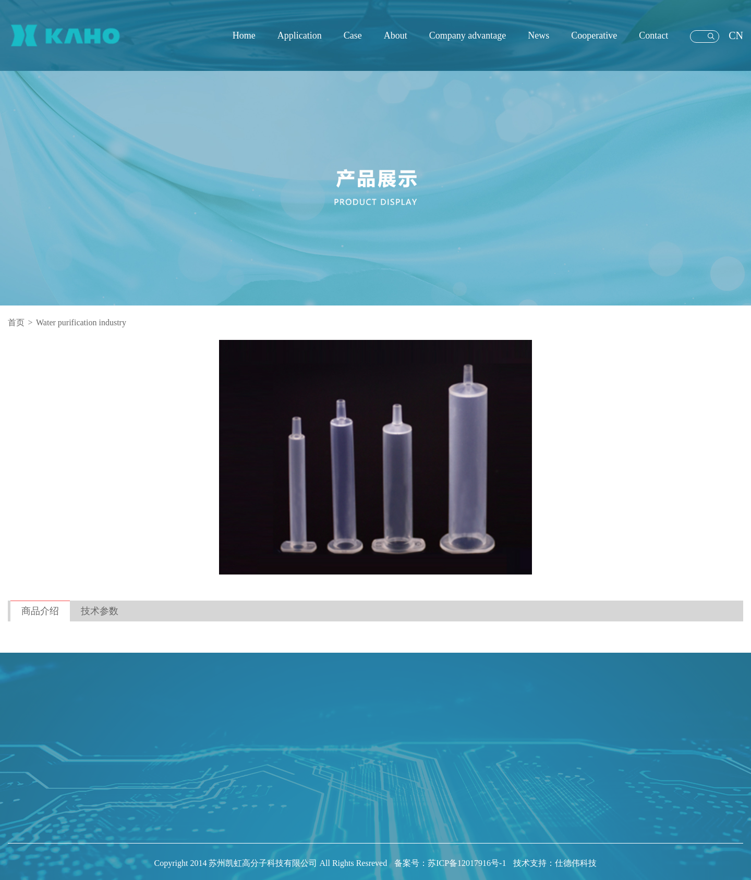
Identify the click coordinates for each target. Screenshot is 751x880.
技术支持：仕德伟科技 (555, 863)
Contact (653, 35)
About (395, 35)
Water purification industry (81, 322)
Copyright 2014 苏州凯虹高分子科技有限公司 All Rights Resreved (272, 863)
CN (736, 35)
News (538, 35)
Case (353, 35)
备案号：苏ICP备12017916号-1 (451, 863)
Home (244, 35)
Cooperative (594, 35)
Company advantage (467, 35)
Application (299, 35)
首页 (16, 322)
